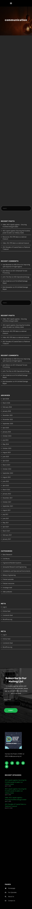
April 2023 (6, 461)
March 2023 (6, 465)
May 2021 (6, 523)
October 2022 (7, 469)
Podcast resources (8, 583)
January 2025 (7, 432)
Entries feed (6, 611)
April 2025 (6, 428)
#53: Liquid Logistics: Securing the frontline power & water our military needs (15, 782)
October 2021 (7, 502)
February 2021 (7, 535)
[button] (11, 3)
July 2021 (5, 514)
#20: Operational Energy (21, 277)
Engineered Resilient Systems (12, 563)
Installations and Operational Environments (16, 571)
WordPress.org (7, 619)
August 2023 (7, 452)
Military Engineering (9, 575)
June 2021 (6, 518)
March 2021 (6, 531)
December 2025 (8, 415)
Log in (5, 607)
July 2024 (5, 440)
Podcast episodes (8, 579)
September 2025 (8, 423)
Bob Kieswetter (7, 287)
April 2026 (6, 399)
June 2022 (6, 481)
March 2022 (6, 490)
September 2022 (8, 473)
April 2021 (6, 527)
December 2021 (8, 498)
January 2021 (7, 539)
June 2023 (6, 456)
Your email (16, 702)
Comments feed (8, 615)
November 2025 (8, 419)
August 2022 (7, 477)
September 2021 (8, 506)
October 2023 (7, 448)
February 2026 (7, 407)
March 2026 (6, 403)
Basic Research (7, 554)
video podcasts (7, 592)
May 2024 (6, 444)
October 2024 (7, 436)
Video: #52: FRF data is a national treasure (16, 243)
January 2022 (7, 494)
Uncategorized (7, 587)
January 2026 (7, 411)
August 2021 (7, 510)
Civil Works (6, 559)
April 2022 (6, 485)
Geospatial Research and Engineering (14, 567)
